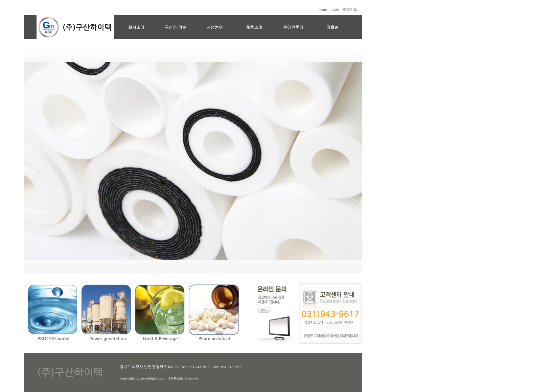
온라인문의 (293, 27)
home (323, 9)
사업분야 (215, 27)
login (335, 9)
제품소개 (254, 27)
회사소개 (136, 27)
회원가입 (350, 9)
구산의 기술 (175, 27)
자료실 (332, 27)
